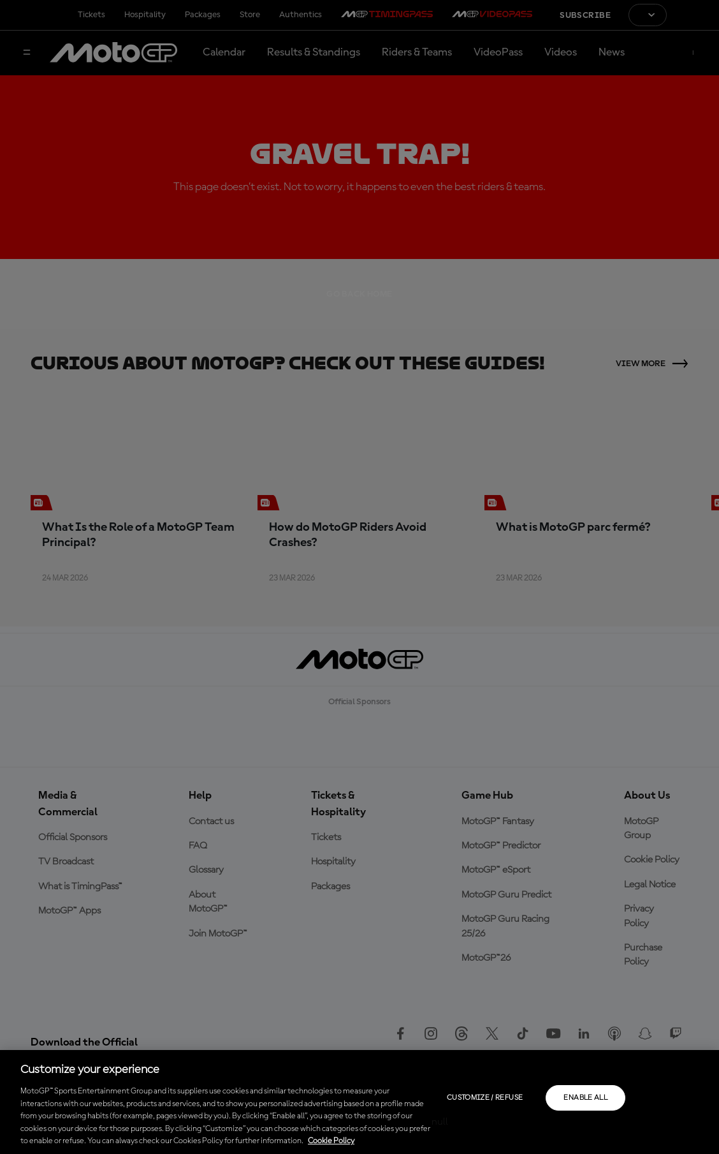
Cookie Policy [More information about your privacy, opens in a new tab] (331, 1141)
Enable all (585, 1098)
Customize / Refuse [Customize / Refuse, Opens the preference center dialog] (485, 1098)
